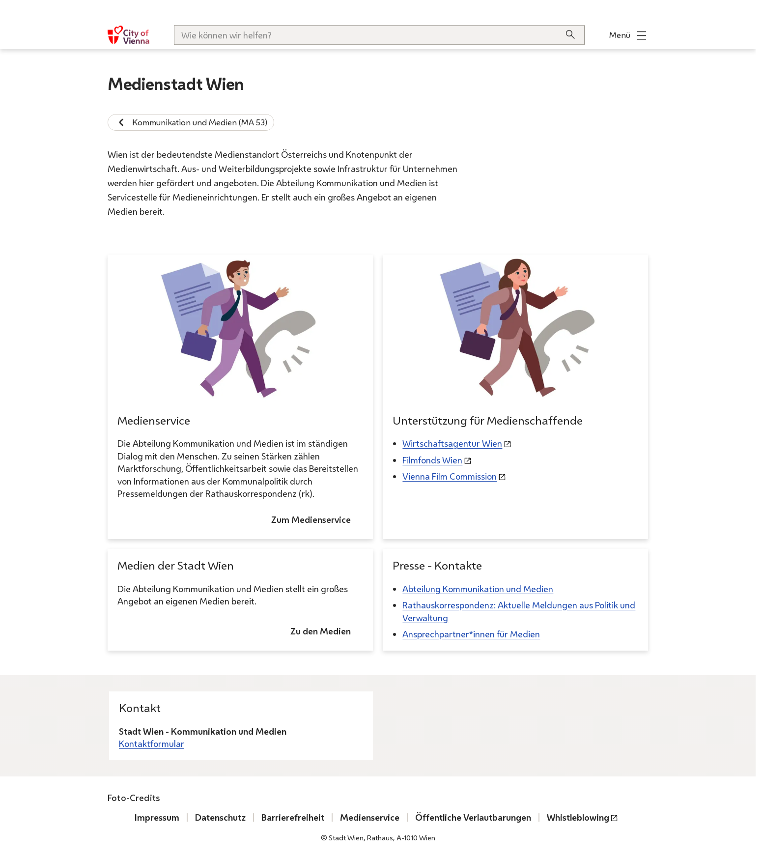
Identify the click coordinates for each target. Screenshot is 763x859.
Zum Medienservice (311, 519)
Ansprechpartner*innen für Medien (471, 634)
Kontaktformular (151, 743)
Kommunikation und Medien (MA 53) (190, 122)
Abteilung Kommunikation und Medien (477, 589)
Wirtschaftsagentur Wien (452, 444)
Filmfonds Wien (432, 460)
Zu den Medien (320, 631)
